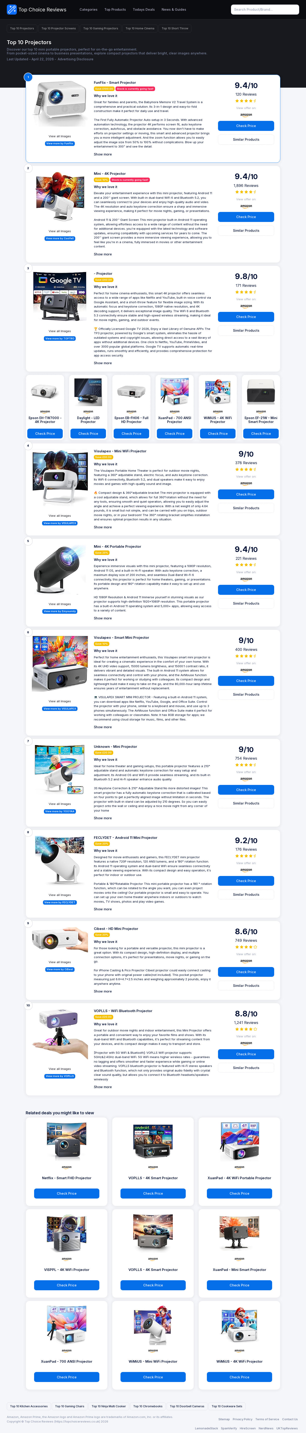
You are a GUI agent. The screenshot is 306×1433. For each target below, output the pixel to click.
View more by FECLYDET (59, 902)
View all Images (60, 136)
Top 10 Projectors (22, 28)
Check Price (246, 126)
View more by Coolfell (60, 238)
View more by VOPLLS (60, 1076)
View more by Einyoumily (60, 611)
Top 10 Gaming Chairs (69, 1406)
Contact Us (290, 1419)
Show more (103, 154)
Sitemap (224, 1419)
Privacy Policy (242, 1419)
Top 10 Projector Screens (58, 28)
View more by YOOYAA (59, 811)
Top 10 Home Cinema (139, 28)
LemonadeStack (206, 1428)
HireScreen (248, 1428)
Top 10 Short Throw (175, 28)
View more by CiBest (60, 969)
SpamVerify (229, 1428)
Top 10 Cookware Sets (227, 1406)
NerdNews (266, 1428)
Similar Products (246, 139)
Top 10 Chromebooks (148, 1406)
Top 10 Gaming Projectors (100, 28)
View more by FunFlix (59, 143)
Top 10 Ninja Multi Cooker (109, 1406)
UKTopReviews (287, 1428)
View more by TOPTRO (59, 338)
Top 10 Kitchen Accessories (29, 1406)
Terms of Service (267, 1419)
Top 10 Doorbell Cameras (187, 1406)
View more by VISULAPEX (60, 523)
